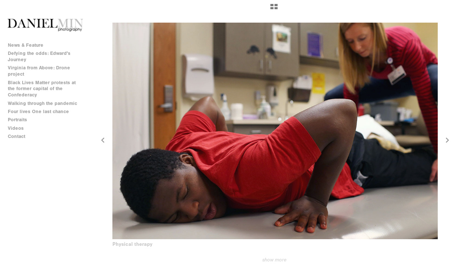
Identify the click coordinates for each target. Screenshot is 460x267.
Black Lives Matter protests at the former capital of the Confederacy (42, 89)
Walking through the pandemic (42, 103)
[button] (274, 9)
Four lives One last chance (38, 111)
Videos (16, 128)
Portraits (17, 119)
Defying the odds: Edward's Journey (39, 56)
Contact (16, 136)
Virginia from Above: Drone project (39, 71)
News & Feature (25, 45)
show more (274, 260)
